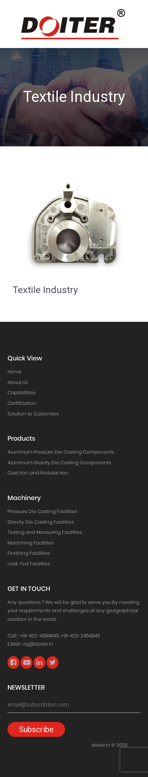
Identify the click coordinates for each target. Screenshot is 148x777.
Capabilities (21, 392)
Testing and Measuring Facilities (44, 532)
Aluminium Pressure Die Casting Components (60, 451)
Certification (21, 403)
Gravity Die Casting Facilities (40, 522)
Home (14, 371)
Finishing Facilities (28, 553)
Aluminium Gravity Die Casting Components (59, 462)
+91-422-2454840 (80, 635)
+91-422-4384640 (39, 635)
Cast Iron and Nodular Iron (38, 472)
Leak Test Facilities (28, 563)
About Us (17, 382)
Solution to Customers (33, 413)
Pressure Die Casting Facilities (42, 511)
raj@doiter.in (38, 643)
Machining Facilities (30, 542)
